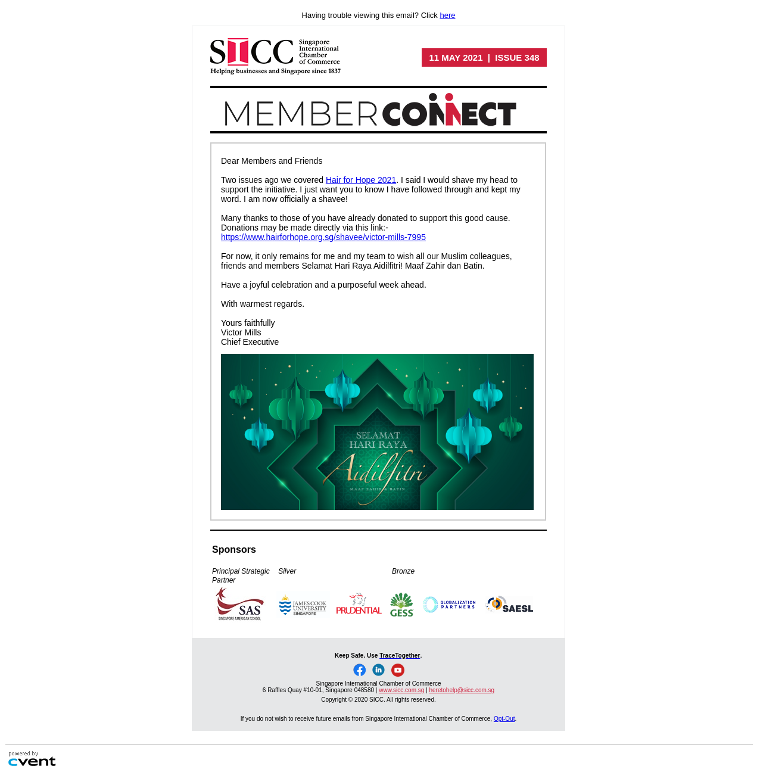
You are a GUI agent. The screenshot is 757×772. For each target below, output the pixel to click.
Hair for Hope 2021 (361, 180)
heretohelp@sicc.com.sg (461, 690)
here (447, 15)
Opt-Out (504, 718)
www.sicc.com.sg (401, 690)
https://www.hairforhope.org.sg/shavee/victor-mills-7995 (323, 237)
